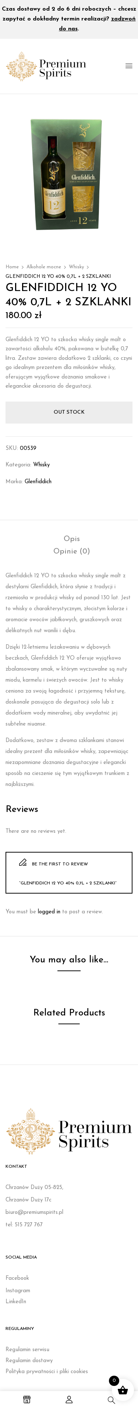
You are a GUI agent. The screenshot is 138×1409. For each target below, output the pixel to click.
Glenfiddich (38, 482)
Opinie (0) (71, 551)
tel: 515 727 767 (24, 1225)
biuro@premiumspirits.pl (34, 1212)
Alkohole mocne (43, 267)
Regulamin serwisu (27, 1350)
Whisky (76, 267)
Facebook (17, 1278)
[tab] (71, 539)
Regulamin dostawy (29, 1361)
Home (12, 267)
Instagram (18, 1291)
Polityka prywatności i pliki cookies (47, 1372)
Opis (72, 539)
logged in (49, 912)
